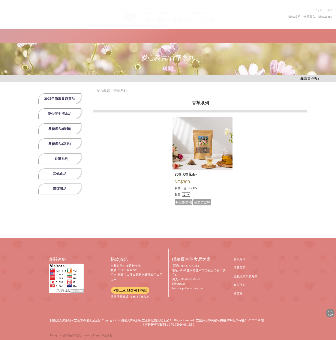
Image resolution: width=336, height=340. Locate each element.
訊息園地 (101, 35)
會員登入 (309, 16)
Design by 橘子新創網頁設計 (67, 335)
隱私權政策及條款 (246, 276)
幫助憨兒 (157, 35)
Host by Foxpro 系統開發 (98, 335)
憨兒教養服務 (129, 35)
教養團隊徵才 (290, 35)
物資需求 (230, 35)
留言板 (238, 293)
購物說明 (294, 16)
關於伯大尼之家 (69, 35)
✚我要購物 (183, 202)
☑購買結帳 (202, 202)
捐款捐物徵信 (258, 35)
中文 (330, 10)
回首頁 (39, 35)
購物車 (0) (325, 16)
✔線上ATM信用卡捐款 (130, 290)
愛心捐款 (205, 35)
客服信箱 (240, 285)
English (319, 10)
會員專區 (240, 259)
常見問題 (240, 267)
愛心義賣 (181, 35)
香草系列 (120, 90)
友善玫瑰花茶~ (186, 174)
